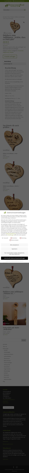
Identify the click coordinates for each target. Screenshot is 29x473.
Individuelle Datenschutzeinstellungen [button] (14, 258)
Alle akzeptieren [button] (14, 244)
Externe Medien (14, 239)
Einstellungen (11, 234)
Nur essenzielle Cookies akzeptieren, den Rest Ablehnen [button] (14, 253)
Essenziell (5, 237)
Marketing (23, 237)
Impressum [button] (21, 260)
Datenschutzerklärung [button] (15, 260)
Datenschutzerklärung (10, 233)
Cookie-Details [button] (8, 260)
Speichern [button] (14, 248)
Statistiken (14, 237)
